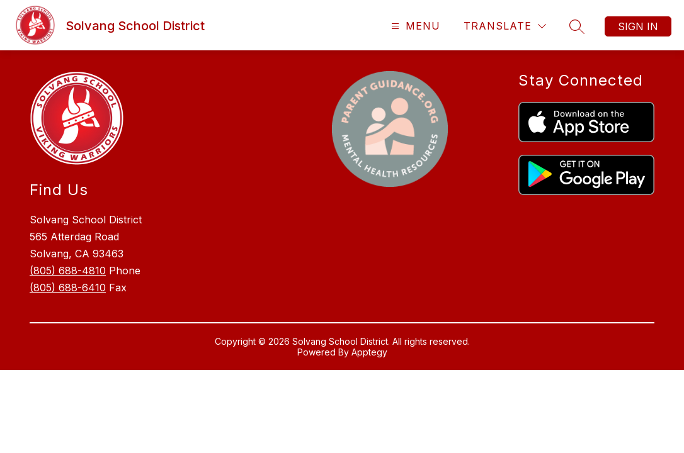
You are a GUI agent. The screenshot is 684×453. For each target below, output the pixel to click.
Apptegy (369, 352)
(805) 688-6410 (68, 287)
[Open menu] (414, 26)
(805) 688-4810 (68, 270)
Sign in (638, 26)
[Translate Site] (504, 26)
